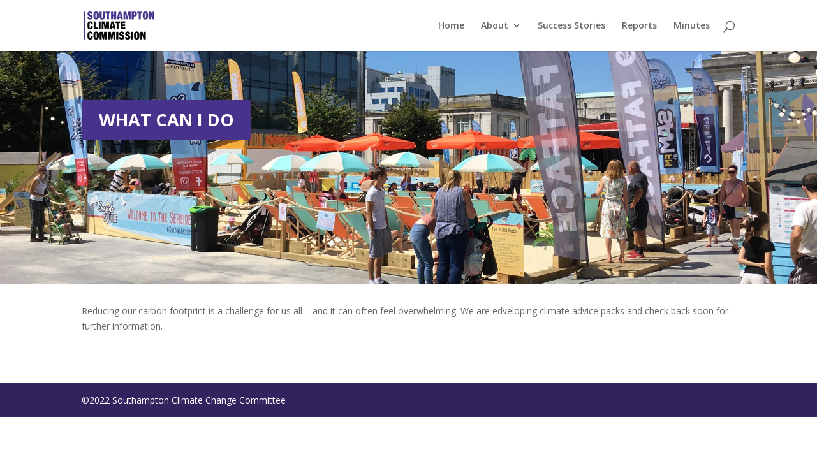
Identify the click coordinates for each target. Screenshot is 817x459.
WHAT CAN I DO (166, 119)
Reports (639, 26)
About (494, 26)
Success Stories (571, 26)
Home (451, 26)
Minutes (691, 26)
